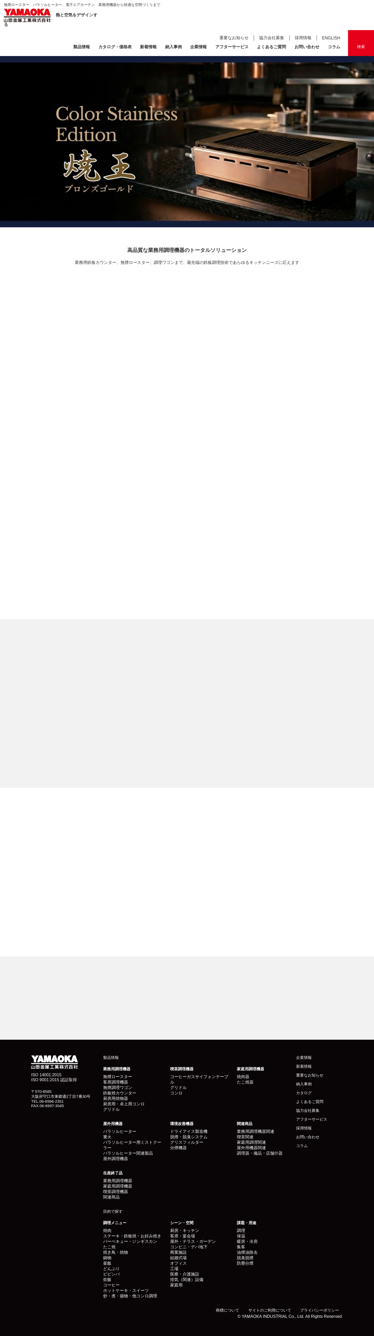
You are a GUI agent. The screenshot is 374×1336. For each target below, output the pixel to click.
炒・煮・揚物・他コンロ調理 (130, 1296)
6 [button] (198, 218)
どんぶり (111, 1268)
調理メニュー (114, 1223)
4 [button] (183, 218)
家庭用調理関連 (251, 1142)
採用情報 (303, 38)
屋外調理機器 (115, 1158)
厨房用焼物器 (115, 1098)
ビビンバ (111, 1274)
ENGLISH (331, 38)
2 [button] (167, 218)
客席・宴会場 (182, 1236)
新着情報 (148, 47)
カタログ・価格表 (115, 47)
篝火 (107, 1137)
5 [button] (190, 218)
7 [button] (206, 218)
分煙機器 (178, 1148)
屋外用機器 (113, 1123)
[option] (187, 141)
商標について (227, 1310)
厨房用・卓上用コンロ (124, 1104)
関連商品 (244, 1123)
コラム (334, 47)
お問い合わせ (307, 47)
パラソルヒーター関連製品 (128, 1153)
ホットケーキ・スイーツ (126, 1290)
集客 (241, 1247)
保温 (241, 1236)
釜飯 (107, 1263)
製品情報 (81, 47)
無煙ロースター (117, 1076)
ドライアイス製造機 (189, 1131)
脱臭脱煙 (245, 1258)
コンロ (176, 1093)
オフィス (178, 1263)
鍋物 (107, 1258)
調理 (241, 1230)
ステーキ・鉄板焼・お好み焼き (132, 1236)
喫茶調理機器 (181, 1069)
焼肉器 (243, 1076)
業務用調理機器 (116, 1069)
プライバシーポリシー (319, 1310)
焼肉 (107, 1230)
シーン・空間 (181, 1223)
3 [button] (175, 218)
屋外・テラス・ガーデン (193, 1241)
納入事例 (173, 47)
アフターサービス (232, 47)
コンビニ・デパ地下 (189, 1247)
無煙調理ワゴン (117, 1087)
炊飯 (107, 1279)
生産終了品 (113, 1173)
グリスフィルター (186, 1142)
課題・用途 (246, 1223)
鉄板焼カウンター (119, 1093)
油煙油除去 (247, 1252)
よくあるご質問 (271, 47)
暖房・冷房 (247, 1241)
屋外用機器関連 (251, 1148)
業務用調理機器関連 (255, 1131)
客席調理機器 (115, 1082)
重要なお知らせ (234, 38)
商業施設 (178, 1252)
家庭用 (176, 1285)
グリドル (111, 1109)
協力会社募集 (271, 38)
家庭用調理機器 (250, 1069)
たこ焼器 (245, 1082)
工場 (174, 1268)
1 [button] (159, 218)
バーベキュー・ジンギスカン (130, 1241)
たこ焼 (109, 1247)
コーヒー (111, 1285)
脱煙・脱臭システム (189, 1137)
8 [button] (214, 218)
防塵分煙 (245, 1263)
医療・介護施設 (184, 1274)
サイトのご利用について (269, 1310)
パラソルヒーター (119, 1131)
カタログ (304, 1093)
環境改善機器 (181, 1123)
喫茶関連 (245, 1137)
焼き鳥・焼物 (115, 1252)
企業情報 (198, 47)
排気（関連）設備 (186, 1279)
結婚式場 (178, 1258)
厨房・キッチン (184, 1230)
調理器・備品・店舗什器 (260, 1153)
